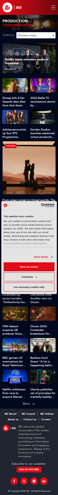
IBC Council (28, 414)
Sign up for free (29, 469)
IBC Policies (47, 414)
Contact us (30, 419)
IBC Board (10, 414)
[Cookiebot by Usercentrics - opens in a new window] (41, 205)
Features (10, 146)
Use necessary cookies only (28, 287)
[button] (53, 7)
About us (13, 419)
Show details (41, 257)
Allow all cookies (29, 266)
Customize (29, 277)
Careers (46, 419)
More (26, 404)
